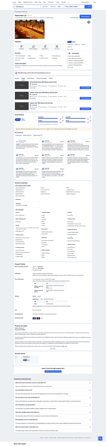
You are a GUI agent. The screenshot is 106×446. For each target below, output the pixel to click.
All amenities (17, 60)
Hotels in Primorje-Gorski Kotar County (65, 422)
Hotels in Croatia (52, 422)
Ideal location (45, 48)
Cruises (57, 2)
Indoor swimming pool (20, 187)
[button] (91, 2)
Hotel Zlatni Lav (20, 16)
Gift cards (63, 2)
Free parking (21, 48)
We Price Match (75, 17)
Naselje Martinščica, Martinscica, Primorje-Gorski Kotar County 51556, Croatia (31, 17)
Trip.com (42, 422)
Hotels (14, 2)
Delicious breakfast (33, 48)
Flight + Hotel (38, 2)
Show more (17, 67)
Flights (19, 2)
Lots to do (57, 48)
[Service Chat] (100, 439)
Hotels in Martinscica (79, 422)
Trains (44, 2)
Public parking (19, 189)
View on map (70, 67)
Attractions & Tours (27, 2)
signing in (47, 73)
